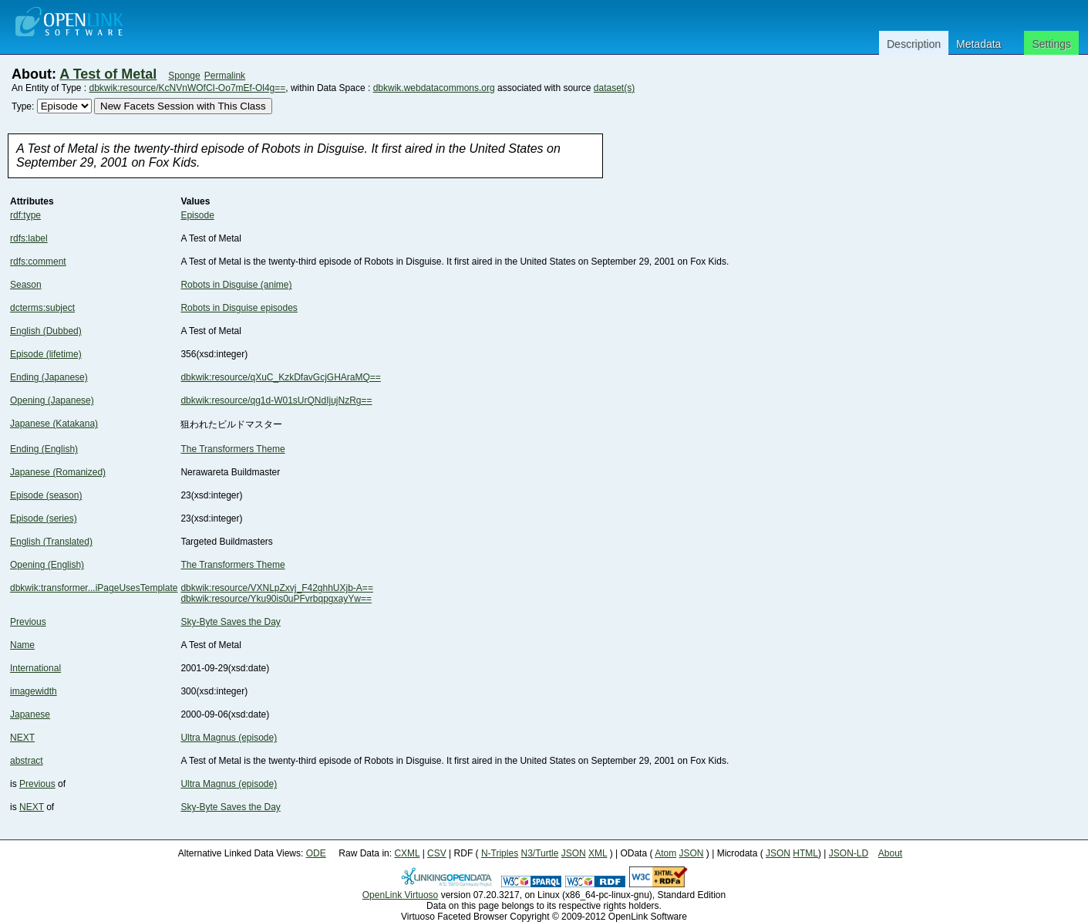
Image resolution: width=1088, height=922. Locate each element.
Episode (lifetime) (46, 354)
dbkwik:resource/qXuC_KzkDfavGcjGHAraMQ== (280, 377)
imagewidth (33, 691)
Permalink (224, 75)
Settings (1051, 44)
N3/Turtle (539, 853)
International (35, 668)
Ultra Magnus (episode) (228, 737)
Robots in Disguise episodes (238, 307)
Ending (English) (44, 449)
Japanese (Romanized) (58, 472)
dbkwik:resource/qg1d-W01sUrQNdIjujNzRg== (276, 400)
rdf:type (25, 215)
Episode (197, 215)
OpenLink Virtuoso (400, 895)
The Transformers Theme (232, 449)
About (890, 853)
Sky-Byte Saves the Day (230, 621)
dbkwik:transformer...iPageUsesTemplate (93, 588)
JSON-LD (848, 853)
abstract (26, 760)
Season (26, 284)
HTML (805, 853)
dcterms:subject (42, 307)
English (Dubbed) (46, 331)
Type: (23, 106)
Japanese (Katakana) (54, 423)
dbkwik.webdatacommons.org (434, 88)
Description (914, 44)
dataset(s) (614, 88)
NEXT (22, 737)
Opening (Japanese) (52, 400)
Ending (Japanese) (49, 377)
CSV (436, 853)
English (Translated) (51, 541)
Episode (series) (43, 518)
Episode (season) (46, 495)
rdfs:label (29, 238)
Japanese (30, 714)
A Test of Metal (108, 74)
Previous (28, 621)
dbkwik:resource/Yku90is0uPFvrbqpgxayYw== (275, 598)
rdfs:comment (38, 261)
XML (597, 853)
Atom (665, 853)
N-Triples (499, 853)
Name (22, 645)
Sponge (184, 75)
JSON (573, 853)
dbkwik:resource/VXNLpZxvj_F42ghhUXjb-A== (276, 588)
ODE (316, 853)
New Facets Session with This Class (183, 106)
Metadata (978, 44)
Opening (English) (47, 564)
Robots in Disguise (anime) (235, 284)
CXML (406, 853)
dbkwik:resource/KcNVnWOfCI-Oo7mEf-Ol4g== (187, 88)
